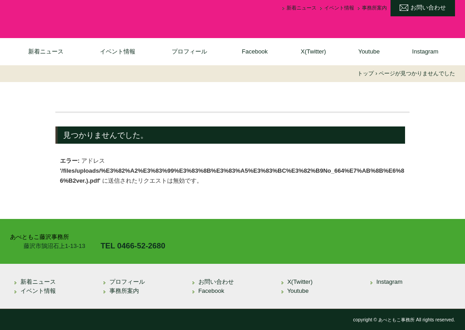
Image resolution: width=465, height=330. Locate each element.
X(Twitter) (313, 51)
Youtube (369, 51)
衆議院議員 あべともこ (82, 18)
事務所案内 (374, 7)
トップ (365, 73)
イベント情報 (339, 7)
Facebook (255, 51)
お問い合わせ (428, 8)
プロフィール (189, 51)
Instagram (425, 51)
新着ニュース (302, 7)
